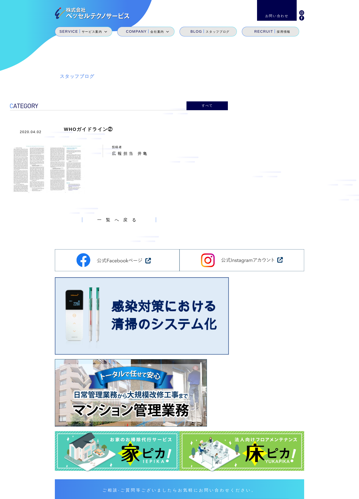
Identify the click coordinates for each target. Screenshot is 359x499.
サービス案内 (193, 474)
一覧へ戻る (119, 218)
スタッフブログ (241, 474)
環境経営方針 (270, 491)
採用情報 (266, 474)
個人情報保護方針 (304, 491)
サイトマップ (240, 491)
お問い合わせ (290, 474)
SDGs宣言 (191, 481)
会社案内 (216, 474)
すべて (207, 105)
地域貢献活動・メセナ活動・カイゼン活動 (242, 481)
